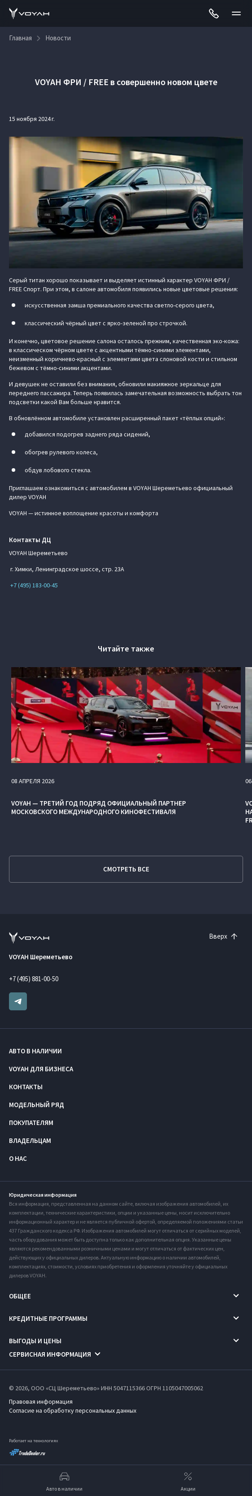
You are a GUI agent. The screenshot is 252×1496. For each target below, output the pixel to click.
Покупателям (31, 1122)
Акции (188, 1481)
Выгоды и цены (35, 1340)
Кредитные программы (48, 1318)
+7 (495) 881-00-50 (33, 978)
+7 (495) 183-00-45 (33, 585)
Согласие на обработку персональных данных (72, 1410)
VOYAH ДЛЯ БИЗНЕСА (41, 1069)
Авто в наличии (35, 1051)
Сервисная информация (50, 1354)
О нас (18, 1158)
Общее (20, 1296)
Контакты (26, 1086)
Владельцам (30, 1140)
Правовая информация (41, 1401)
